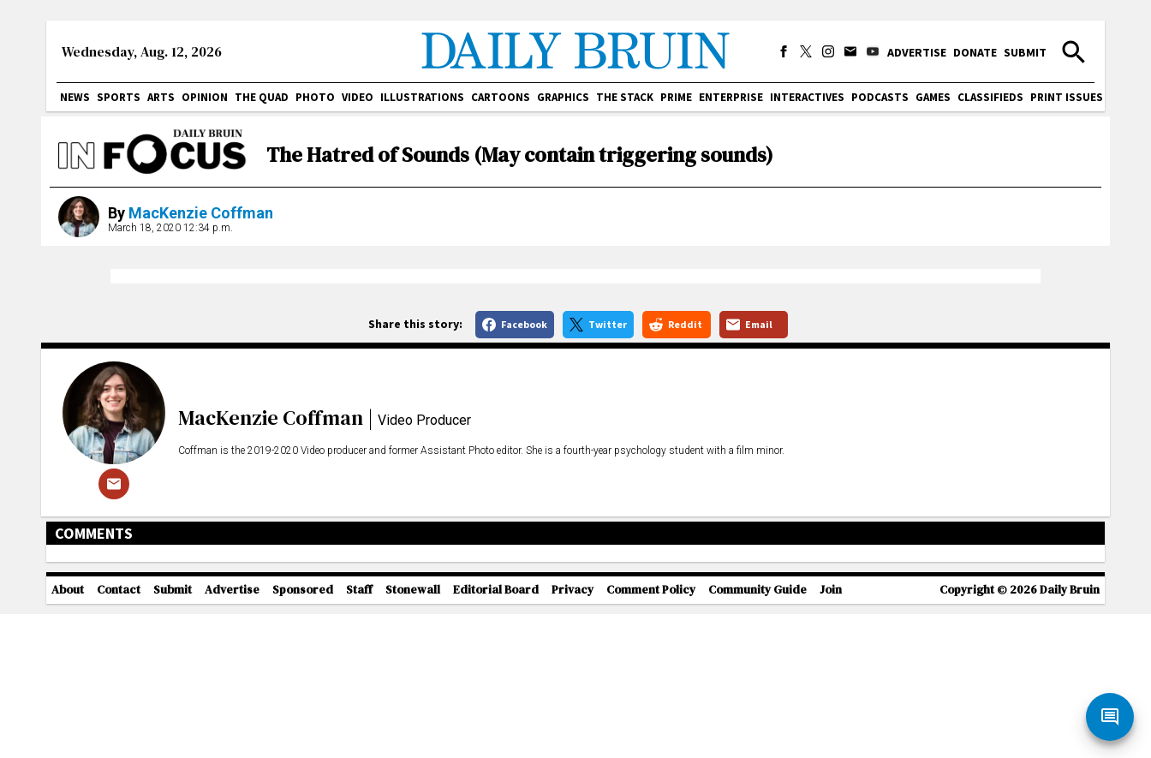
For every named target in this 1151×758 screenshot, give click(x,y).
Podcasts (880, 97)
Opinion (205, 97)
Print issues (1066, 97)
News (75, 97)
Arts (161, 97)
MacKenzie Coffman (200, 213)
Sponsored (302, 745)
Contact (118, 745)
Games (933, 97)
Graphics (563, 97)
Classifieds (990, 97)
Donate (975, 52)
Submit (1025, 52)
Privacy (572, 745)
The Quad (262, 97)
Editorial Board (496, 745)
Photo (315, 97)
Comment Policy (650, 745)
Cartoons (500, 97)
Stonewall (412, 745)
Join (831, 745)
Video (357, 97)
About (67, 745)
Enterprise (731, 97)
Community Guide (757, 745)
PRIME (676, 97)
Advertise (916, 52)
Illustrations (422, 97)
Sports (118, 97)
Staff (359, 745)
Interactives (807, 97)
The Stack (624, 97)
